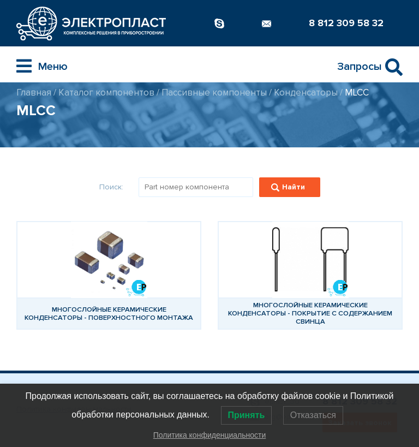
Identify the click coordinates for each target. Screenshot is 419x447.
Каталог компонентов (106, 92)
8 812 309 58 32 (346, 23)
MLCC (357, 92)
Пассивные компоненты (214, 92)
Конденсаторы (306, 92)
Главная (33, 92)
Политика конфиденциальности (209, 435)
